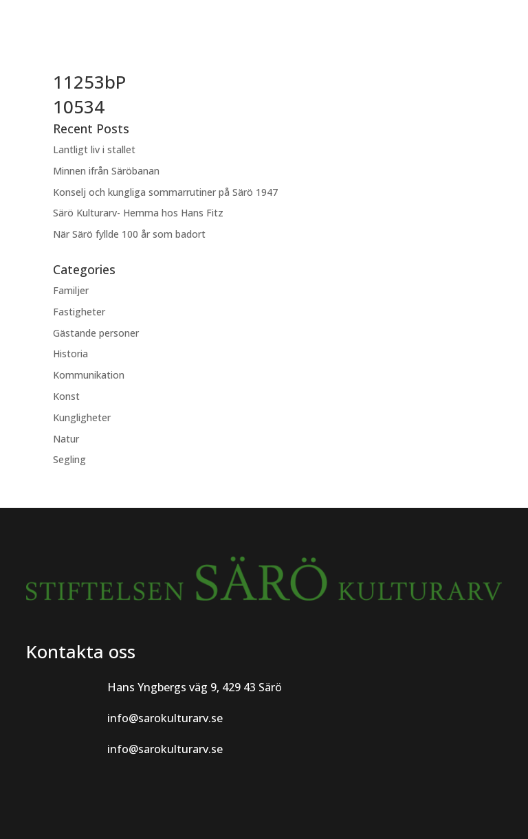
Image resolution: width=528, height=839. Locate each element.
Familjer (71, 290)
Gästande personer (96, 332)
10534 (78, 106)
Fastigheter (79, 311)
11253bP (89, 81)
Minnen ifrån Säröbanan (106, 170)
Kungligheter (82, 417)
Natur (66, 438)
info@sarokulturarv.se (165, 718)
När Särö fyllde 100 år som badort (129, 233)
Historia (70, 353)
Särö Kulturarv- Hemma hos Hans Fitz (138, 212)
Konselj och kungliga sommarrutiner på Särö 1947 (165, 192)
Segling (69, 459)
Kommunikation (88, 374)
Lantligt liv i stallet (94, 149)
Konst (66, 396)
